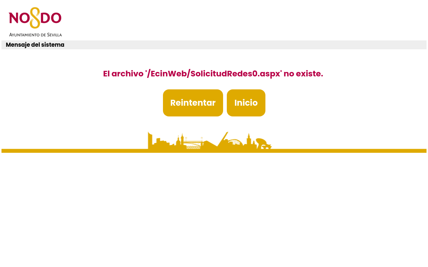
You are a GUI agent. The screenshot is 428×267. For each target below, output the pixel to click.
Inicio (246, 103)
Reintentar (193, 103)
